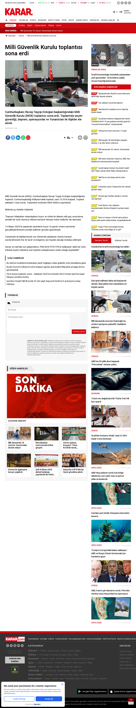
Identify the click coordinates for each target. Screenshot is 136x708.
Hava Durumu (126, 651)
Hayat (71, 20)
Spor (64, 20)
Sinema (62, 674)
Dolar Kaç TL (125, 661)
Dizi (56, 674)
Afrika (75, 654)
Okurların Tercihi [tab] (101, 240)
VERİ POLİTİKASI (109, 639)
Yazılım (74, 670)
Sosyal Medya (63, 670)
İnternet (52, 670)
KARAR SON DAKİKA (15, 660)
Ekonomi (42, 20)
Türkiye (51, 25)
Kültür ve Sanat (82, 678)
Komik (70, 674)
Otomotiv (60, 658)
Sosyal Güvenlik (79, 658)
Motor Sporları (79, 662)
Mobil (44, 670)
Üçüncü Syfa (53, 650)
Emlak (52, 658)
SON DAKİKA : (11, 31)
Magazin (49, 666)
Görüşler (94, 20)
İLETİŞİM (43, 639)
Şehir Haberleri (126, 665)
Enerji (68, 658)
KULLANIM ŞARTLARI (76, 639)
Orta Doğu (44, 654)
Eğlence (77, 666)
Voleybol (59, 662)
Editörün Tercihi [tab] (121, 240)
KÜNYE (51, 639)
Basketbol (48, 662)
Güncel (13, 20)
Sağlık (57, 666)
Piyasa (45, 658)
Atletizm (68, 662)
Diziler (42, 666)
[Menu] (117, 20)
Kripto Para (54, 20)
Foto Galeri (34, 678)
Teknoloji (33, 670)
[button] (64, 138)
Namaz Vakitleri (127, 654)
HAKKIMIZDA (33, 639)
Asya (69, 654)
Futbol (40, 662)
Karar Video (82, 20)
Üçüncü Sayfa (40, 25)
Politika (22, 25)
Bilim (81, 670)
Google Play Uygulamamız (94, 691)
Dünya (33, 20)
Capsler (55, 678)
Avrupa (62, 654)
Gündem (50, 674)
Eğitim (29, 25)
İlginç (76, 674)
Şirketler (91, 658)
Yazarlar (23, 20)
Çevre (58, 25)
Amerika (54, 654)
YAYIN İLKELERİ (61, 639)
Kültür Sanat (67, 666)
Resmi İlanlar (108, 20)
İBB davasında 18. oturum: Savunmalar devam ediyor (41, 31)
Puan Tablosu (126, 658)
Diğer (90, 662)
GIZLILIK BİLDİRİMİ (94, 639)
